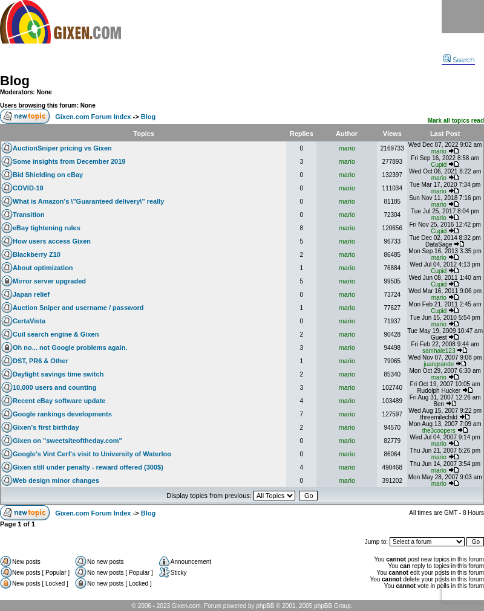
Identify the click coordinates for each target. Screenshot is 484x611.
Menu (463, 16)
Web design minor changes (56, 480)
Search (459, 60)
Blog (15, 80)
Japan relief (31, 294)
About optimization (43, 267)
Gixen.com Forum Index (93, 116)
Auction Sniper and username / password (78, 307)
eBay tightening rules (46, 227)
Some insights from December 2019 (69, 161)
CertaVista (29, 321)
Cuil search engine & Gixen (56, 334)
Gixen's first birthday (46, 427)
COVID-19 (28, 188)
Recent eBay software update (59, 400)
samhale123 (438, 351)
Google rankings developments (62, 414)
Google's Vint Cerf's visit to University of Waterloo (92, 453)
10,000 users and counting (54, 387)
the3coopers (439, 430)
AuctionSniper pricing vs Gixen (62, 148)
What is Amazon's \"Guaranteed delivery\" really (88, 201)
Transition (29, 214)
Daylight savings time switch (58, 374)
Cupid (438, 164)
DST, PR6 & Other (40, 360)
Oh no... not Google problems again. (70, 347)
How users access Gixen (52, 241)
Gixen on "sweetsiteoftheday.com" (67, 440)
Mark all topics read (456, 120)
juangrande (439, 364)
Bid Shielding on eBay (48, 174)
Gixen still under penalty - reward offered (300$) (88, 467)
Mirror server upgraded (49, 281)
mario (347, 148)
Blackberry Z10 (36, 254)
